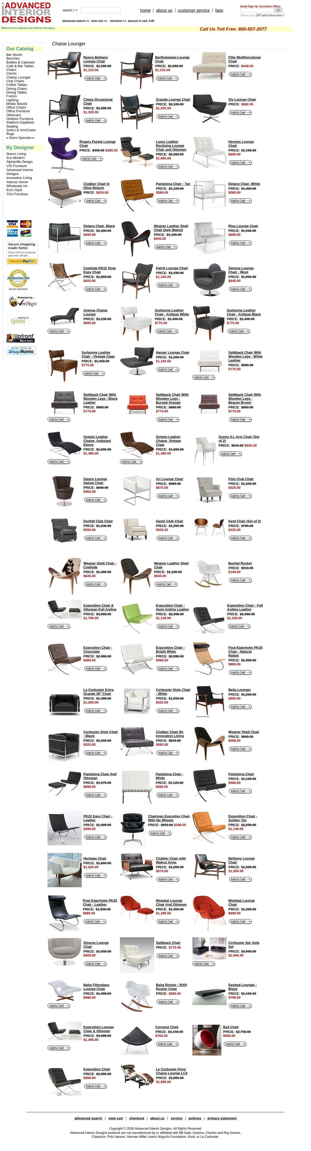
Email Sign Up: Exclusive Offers (260, 6)
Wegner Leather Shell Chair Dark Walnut (171, 228)
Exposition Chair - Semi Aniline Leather (172, 607)
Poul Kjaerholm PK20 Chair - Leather (100, 902)
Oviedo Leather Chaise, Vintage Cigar (168, 441)
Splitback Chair (168, 943)
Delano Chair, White (244, 184)
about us (164, 10)
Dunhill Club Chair (98, 521)
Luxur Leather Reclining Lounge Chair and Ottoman (171, 146)
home (145, 10)
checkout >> (132, 20)
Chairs (11, 70)
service (176, 1118)
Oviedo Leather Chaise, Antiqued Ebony (97, 441)
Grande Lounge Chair (173, 99)
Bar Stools (14, 55)
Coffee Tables (16, 85)
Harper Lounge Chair (172, 352)
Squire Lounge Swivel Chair (95, 481)
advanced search (89, 1118)
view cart (99, 20)
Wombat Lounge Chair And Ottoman (171, 902)
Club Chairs (15, 81)
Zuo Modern (15, 158)
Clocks (11, 73)
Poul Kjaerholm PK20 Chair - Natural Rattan (246, 651)
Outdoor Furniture (19, 119)
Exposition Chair (97, 1069)
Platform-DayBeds (20, 122)
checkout (136, 1118)
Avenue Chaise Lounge (96, 312)
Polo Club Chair (241, 479)
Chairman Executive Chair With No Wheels (169, 818)
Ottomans (13, 115)
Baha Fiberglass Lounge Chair (97, 987)
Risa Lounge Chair (243, 226)
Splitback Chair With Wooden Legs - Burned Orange (172, 398)
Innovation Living (19, 178)
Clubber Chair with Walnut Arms (171, 860)
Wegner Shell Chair (244, 732)
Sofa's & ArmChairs (21, 130)
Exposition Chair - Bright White (170, 649)
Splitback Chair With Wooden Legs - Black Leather (101, 398)
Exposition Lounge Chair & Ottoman (99, 1029)
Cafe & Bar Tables (20, 66)
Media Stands (16, 104)
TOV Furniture (17, 194)
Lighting (12, 100)
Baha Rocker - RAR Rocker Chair (171, 987)
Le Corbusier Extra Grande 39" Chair (99, 692)
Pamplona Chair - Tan (173, 184)
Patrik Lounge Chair (172, 268)
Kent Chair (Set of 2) (245, 521)
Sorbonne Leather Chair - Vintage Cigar (98, 354)
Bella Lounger (240, 690)
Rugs (10, 134)
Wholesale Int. (17, 186)
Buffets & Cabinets (20, 62)
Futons (11, 96)
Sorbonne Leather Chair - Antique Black (244, 312)
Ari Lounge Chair (169, 479)
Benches (13, 58)
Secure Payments (18, 289)
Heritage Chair (95, 858)
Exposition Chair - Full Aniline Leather (245, 607)
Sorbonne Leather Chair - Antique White (172, 312)
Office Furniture (18, 111)
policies (194, 1118)
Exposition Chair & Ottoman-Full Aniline (100, 607)
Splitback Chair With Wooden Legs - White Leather (246, 356)
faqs (219, 10)
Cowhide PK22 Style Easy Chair (100, 270)
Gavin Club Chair (169, 521)
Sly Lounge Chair (242, 99)
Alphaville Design (19, 162)
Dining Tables (16, 92)
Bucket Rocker (240, 563)
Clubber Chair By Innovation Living (170, 734)
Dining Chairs (16, 89)
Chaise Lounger (18, 77)
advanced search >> (75, 20)
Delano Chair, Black (99, 226)
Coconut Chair (167, 1027)
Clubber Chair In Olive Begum (97, 186)
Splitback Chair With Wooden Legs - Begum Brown (245, 398)
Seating (12, 126)
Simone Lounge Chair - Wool (241, 270)
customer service (194, 10)
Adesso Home (17, 182)
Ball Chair (231, 1027)
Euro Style (14, 190)
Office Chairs (16, 107)
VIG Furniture (16, 166)
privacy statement (222, 1118)
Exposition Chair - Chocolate (98, 649)
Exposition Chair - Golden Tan (243, 818)
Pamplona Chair (241, 774)
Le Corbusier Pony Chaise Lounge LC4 (171, 1071)
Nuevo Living (16, 154)
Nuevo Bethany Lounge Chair (96, 59)
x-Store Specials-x (20, 138)
